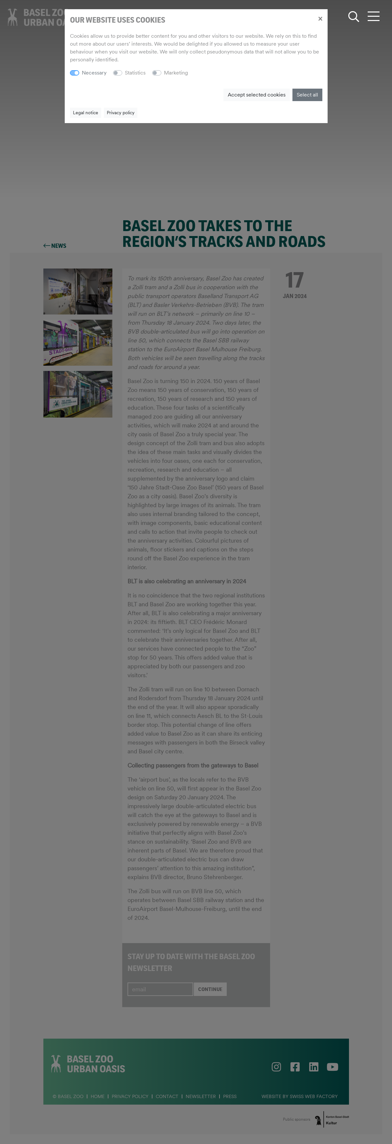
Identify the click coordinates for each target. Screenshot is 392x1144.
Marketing (176, 73)
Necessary (94, 73)
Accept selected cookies (257, 95)
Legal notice (85, 112)
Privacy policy (120, 112)
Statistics (135, 73)
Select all (307, 95)
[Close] (320, 18)
